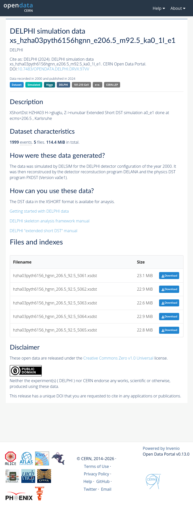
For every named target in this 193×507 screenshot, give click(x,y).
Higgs (49, 85)
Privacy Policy (96, 474)
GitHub (103, 481)
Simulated (34, 85)
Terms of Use (96, 466)
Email (106, 489)
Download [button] (169, 275)
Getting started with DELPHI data (39, 211)
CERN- (112, 85)
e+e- (97, 85)
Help (87, 481)
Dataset (17, 85)
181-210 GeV (81, 85)
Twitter (90, 489)
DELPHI (63, 85)
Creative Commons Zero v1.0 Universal (118, 358)
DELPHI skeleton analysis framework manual (49, 221)
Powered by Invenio (161, 448)
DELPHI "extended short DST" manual (43, 230)
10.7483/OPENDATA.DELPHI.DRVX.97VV (53, 69)
